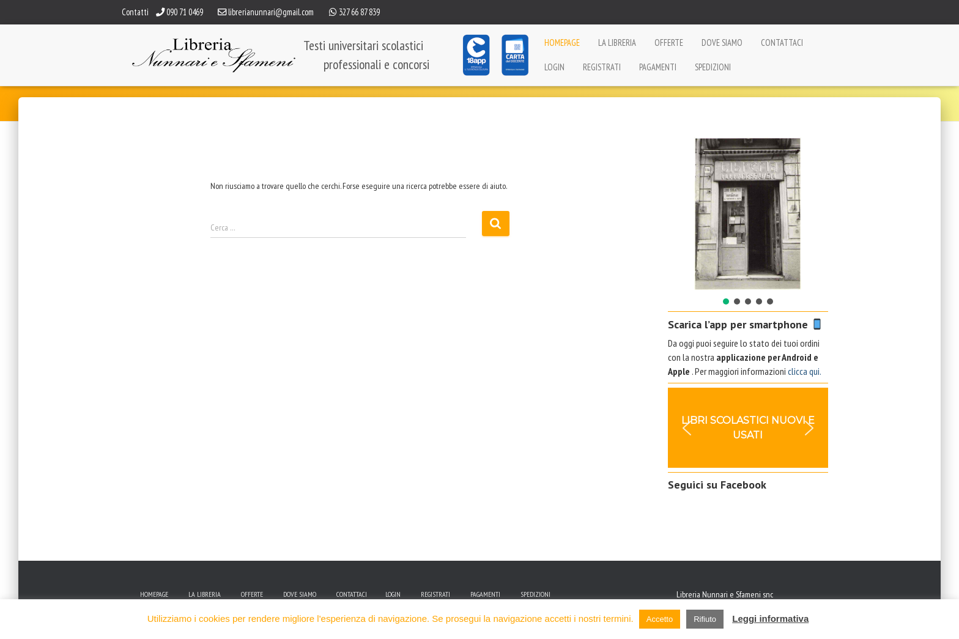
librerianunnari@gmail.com (271, 12)
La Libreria (617, 42)
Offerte (668, 42)
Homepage (562, 42)
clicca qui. (804, 371)
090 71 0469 (184, 12)
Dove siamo (722, 42)
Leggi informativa (770, 618)
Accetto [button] (659, 619)
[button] (687, 213)
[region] (748, 222)
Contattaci (782, 42)
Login (554, 67)
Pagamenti (657, 67)
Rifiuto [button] (705, 619)
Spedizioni (713, 67)
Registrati (602, 67)
